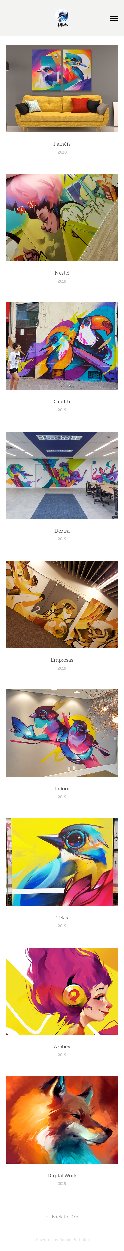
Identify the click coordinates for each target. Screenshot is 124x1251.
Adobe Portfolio (74, 1239)
